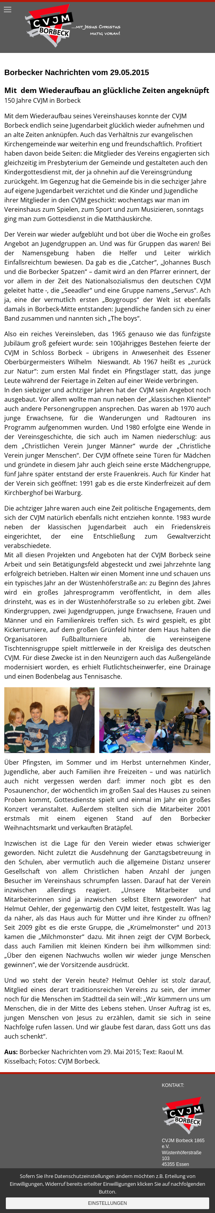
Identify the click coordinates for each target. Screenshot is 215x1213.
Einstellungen (107, 1203)
